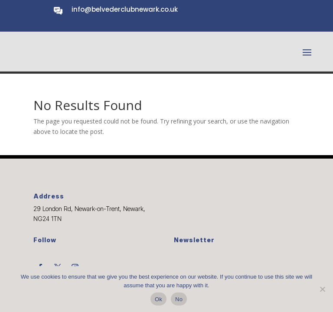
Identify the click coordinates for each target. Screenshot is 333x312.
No (179, 299)
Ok (158, 299)
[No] (322, 289)
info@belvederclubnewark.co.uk (125, 9)
